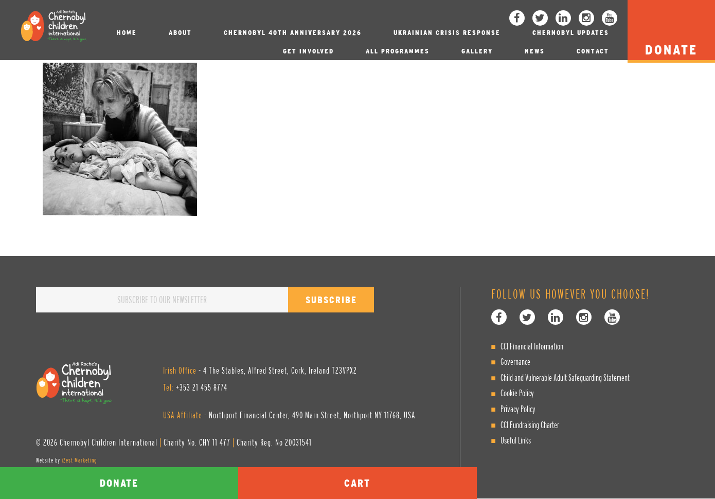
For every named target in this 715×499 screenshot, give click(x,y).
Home (127, 32)
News (535, 51)
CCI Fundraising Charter (529, 424)
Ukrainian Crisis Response (447, 32)
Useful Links (515, 440)
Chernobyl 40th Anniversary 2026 (293, 32)
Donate (119, 483)
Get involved (308, 51)
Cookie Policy (517, 392)
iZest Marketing (79, 460)
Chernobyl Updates (570, 32)
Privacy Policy (517, 408)
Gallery (477, 51)
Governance (515, 361)
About (180, 32)
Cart (357, 483)
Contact (593, 51)
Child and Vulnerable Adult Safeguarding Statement (565, 377)
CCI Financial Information (531, 346)
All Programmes (398, 51)
